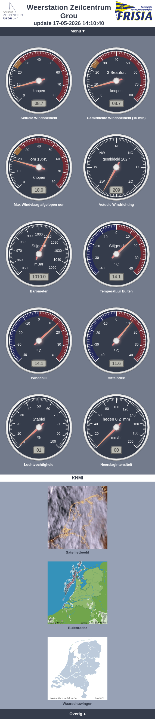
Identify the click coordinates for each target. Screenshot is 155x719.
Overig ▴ (77, 713)
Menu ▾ (77, 31)
